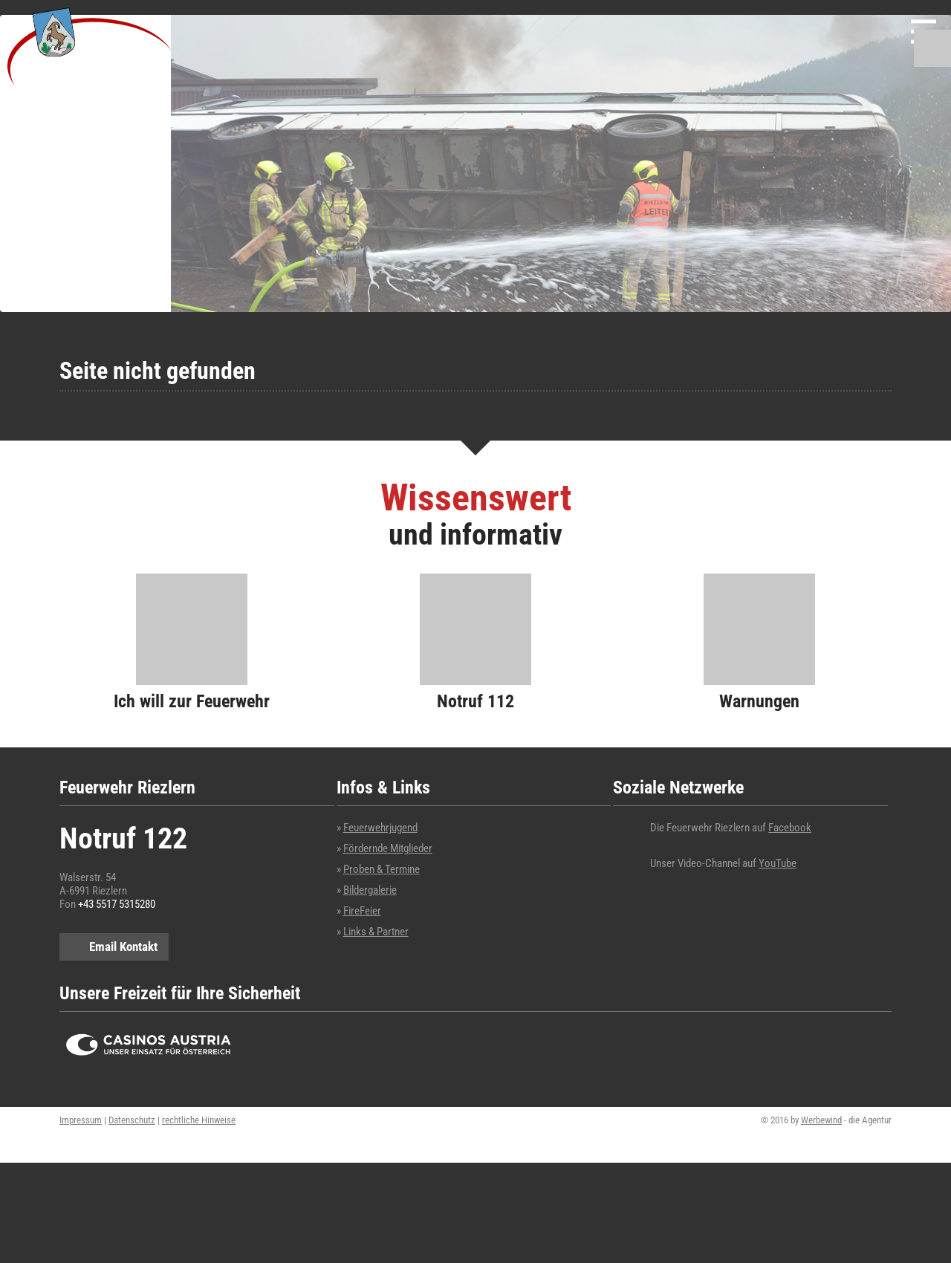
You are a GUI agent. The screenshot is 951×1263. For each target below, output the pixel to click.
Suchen (932, 48)
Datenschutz (131, 1120)
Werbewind (821, 1120)
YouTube (777, 863)
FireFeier (362, 911)
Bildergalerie (370, 890)
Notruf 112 (475, 700)
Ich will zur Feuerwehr (192, 700)
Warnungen (759, 700)
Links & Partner (376, 931)
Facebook (789, 827)
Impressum (80, 1120)
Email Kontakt (123, 946)
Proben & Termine (381, 869)
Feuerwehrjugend (380, 827)
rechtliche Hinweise (199, 1120)
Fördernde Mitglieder (387, 848)
